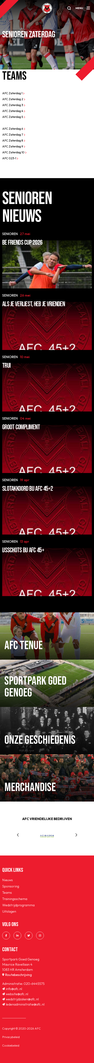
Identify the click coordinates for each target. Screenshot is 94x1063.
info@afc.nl (12, 989)
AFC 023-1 (10, 158)
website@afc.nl (15, 994)
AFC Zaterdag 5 (13, 117)
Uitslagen (9, 911)
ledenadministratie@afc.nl (23, 1004)
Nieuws (7, 880)
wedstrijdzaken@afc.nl (20, 999)
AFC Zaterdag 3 (13, 105)
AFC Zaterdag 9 (13, 146)
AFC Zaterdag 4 (13, 111)
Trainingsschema (14, 899)
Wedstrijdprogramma (18, 905)
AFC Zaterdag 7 (13, 134)
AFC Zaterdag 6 (13, 128)
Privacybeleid (11, 1037)
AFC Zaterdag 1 (13, 93)
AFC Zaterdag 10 (14, 152)
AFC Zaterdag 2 (13, 99)
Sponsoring (10, 886)
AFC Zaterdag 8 (13, 140)
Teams (7, 892)
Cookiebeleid (10, 1045)
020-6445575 (34, 984)
